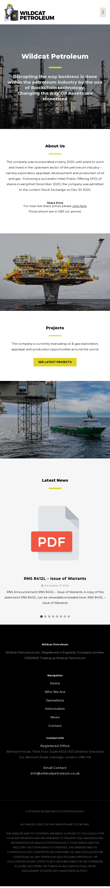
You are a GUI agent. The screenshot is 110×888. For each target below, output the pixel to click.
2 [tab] (45, 618)
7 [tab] (65, 618)
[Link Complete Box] (55, 556)
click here (79, 208)
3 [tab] (49, 618)
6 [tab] (61, 618)
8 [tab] (69, 618)
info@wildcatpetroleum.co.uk (55, 775)
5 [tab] (57, 618)
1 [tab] (41, 618)
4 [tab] (53, 618)
